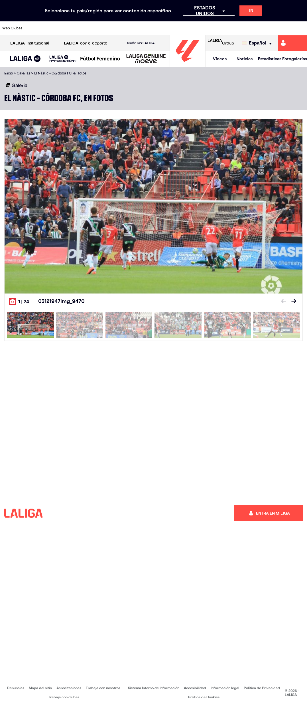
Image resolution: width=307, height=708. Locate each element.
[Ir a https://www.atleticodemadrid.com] (46, 28)
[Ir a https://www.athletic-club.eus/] (32, 28)
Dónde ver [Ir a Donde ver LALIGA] (139, 43)
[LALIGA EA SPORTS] (25, 59)
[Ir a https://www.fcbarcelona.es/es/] (102, 28)
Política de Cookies (203, 697)
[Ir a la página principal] (187, 64)
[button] (25, 59)
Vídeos (220, 58)
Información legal (225, 688)
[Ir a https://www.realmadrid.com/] (229, 28)
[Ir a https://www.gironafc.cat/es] (131, 28)
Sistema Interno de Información (153, 688)
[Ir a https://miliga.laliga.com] (292, 43)
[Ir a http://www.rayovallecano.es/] (159, 28)
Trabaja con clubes (63, 697)
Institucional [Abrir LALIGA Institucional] (29, 43)
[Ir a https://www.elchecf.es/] (88, 28)
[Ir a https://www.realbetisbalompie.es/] (216, 28)
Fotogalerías (294, 58)
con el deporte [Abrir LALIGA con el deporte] (85, 43)
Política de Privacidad (262, 688)
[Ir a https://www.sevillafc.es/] (272, 28)
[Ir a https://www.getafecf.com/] (117, 28)
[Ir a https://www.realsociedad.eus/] (258, 28)
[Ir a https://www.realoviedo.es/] (244, 28)
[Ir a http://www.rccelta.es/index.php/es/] (173, 28)
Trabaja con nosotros (103, 688)
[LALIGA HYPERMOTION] (63, 59)
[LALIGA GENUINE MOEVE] (146, 59)
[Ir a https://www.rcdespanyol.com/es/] (187, 28)
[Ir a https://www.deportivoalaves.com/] (74, 28)
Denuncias (15, 688)
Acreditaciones (68, 688)
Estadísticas (269, 58)
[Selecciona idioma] (258, 43)
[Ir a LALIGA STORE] (236, 43)
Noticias (245, 58)
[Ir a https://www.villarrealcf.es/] (300, 28)
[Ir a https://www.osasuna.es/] (60, 28)
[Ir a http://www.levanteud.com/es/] (145, 28)
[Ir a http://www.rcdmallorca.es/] (201, 28)
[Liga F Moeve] (100, 59)
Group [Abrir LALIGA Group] (221, 43)
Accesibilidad (195, 688)
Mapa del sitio (40, 688)
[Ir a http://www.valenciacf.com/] (286, 28)
